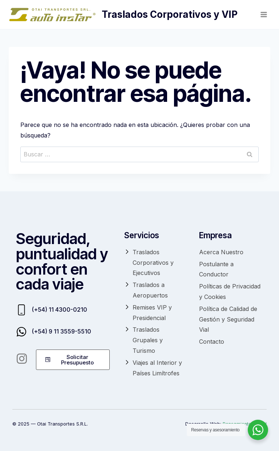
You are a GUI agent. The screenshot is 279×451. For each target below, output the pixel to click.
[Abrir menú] (263, 14)
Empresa (215, 235)
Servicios (141, 235)
